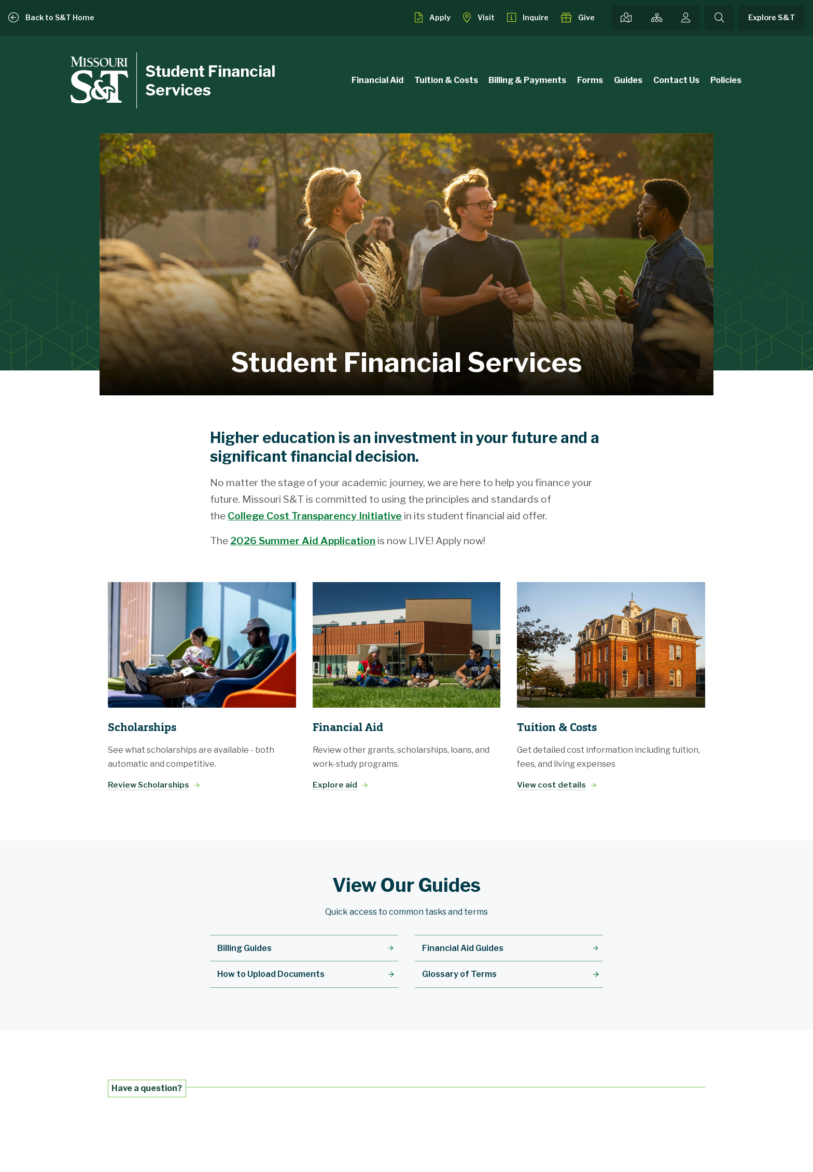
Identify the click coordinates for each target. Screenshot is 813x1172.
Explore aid (335, 785)
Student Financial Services (210, 80)
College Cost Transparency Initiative (315, 515)
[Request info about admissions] (528, 17)
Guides (628, 80)
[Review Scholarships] (202, 645)
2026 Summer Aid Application (302, 540)
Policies (725, 80)
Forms (590, 80)
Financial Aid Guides (462, 948)
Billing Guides (244, 948)
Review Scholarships (148, 785)
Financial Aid (377, 80)
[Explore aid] (407, 645)
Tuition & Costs (446, 80)
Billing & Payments (527, 80)
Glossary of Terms (459, 974)
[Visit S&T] (479, 17)
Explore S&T (771, 17)
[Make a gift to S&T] (578, 17)
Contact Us (676, 80)
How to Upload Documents (271, 974)
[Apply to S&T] (433, 17)
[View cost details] (611, 645)
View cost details (551, 785)
